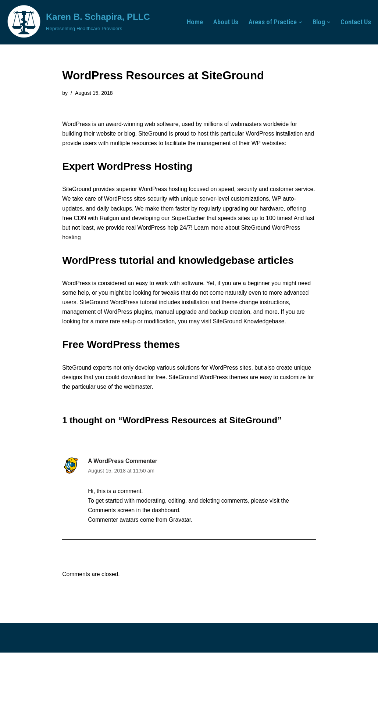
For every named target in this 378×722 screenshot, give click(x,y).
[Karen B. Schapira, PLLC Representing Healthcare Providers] (78, 21)
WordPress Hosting (144, 168)
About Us (221, 22)
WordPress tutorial (162, 308)
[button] (298, 22)
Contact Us (355, 22)
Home (189, 22)
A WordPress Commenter (123, 479)
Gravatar (182, 540)
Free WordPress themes (121, 361)
